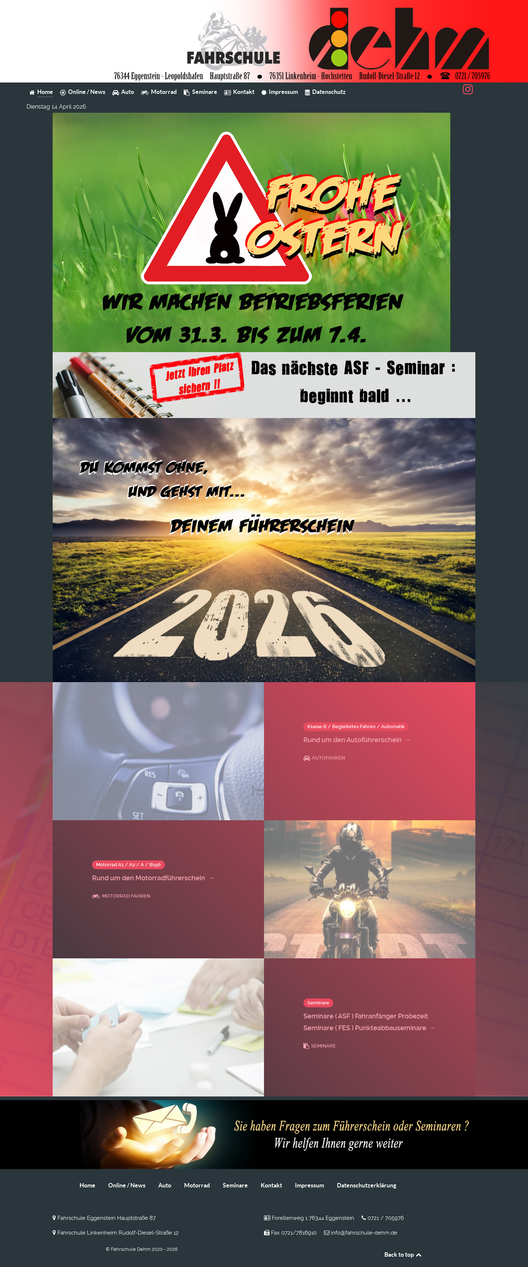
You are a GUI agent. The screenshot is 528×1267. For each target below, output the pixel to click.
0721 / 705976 (383, 1218)
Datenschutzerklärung (366, 1185)
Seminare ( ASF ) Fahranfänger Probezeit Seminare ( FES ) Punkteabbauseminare (369, 1023)
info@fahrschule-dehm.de (360, 1232)
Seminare (319, 1046)
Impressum (309, 1185)
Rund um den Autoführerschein (357, 740)
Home (87, 1185)
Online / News (126, 1185)
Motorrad (197, 1185)
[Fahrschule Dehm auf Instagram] (468, 91)
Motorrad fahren (121, 896)
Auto (164, 1185)
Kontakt (271, 1185)
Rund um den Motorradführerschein (153, 878)
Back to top (403, 1254)
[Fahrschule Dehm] (264, 40)
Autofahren (324, 758)
